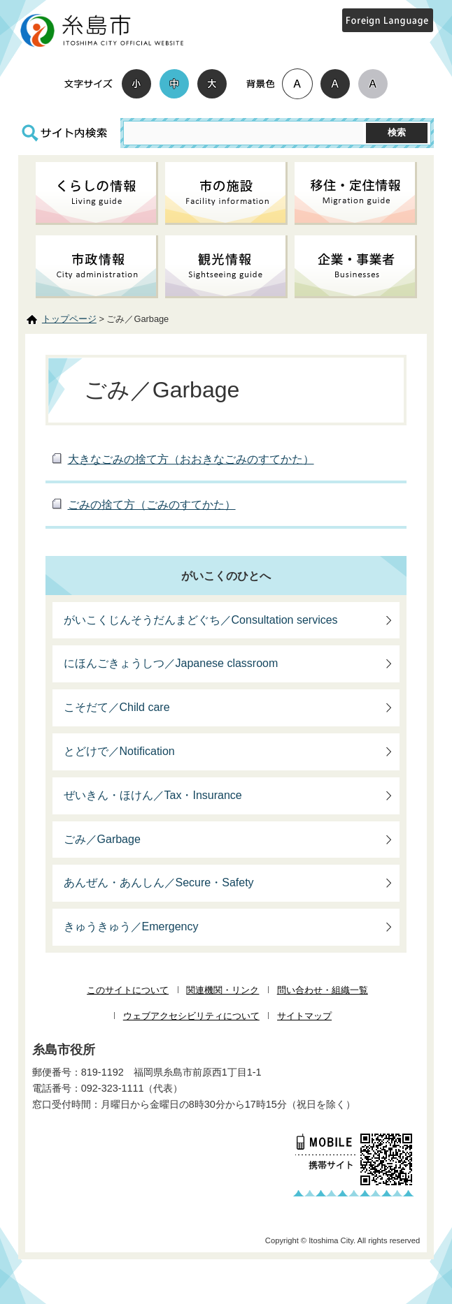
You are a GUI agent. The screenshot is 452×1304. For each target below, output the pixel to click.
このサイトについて (128, 990)
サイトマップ (304, 1016)
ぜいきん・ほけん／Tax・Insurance (153, 795)
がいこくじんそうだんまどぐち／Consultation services (201, 620)
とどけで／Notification (119, 751)
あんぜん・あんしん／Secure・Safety (159, 882)
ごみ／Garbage (102, 839)
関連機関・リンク (222, 990)
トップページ (69, 319)
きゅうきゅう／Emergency (131, 926)
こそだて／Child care (117, 707)
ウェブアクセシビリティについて (191, 1016)
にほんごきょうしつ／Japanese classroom (171, 663)
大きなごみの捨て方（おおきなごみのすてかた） (191, 459)
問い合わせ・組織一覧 (322, 990)
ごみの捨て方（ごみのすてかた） (152, 505)
